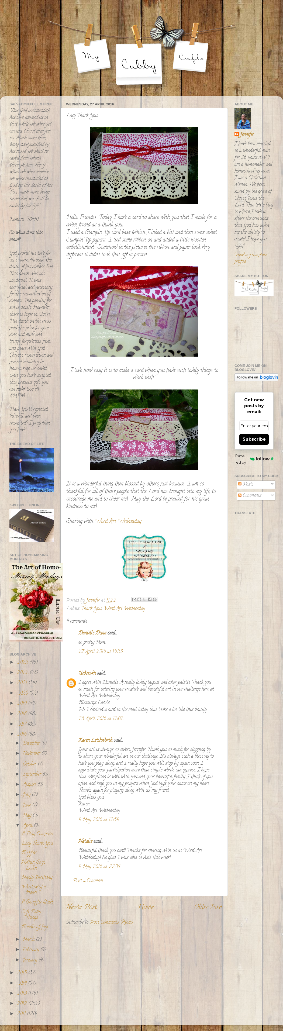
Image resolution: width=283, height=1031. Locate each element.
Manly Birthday (37, 878)
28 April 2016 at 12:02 (100, 719)
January (31, 960)
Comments (249, 496)
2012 (22, 1004)
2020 (23, 693)
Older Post (208, 907)
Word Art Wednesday (124, 609)
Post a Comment (88, 881)
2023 (23, 663)
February (31, 950)
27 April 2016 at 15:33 (100, 652)
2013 (22, 994)
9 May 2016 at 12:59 (98, 820)
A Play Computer (38, 834)
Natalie (85, 842)
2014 (22, 983)
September (33, 774)
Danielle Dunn (92, 633)
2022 (23, 673)
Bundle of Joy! (35, 927)
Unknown (87, 673)
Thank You (91, 609)
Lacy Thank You (37, 843)
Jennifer (247, 135)
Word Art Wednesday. (118, 522)
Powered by (254, 458)
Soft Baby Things (31, 915)
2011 (22, 1014)
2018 (22, 714)
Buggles (29, 853)
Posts (246, 484)
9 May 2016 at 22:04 (99, 867)
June (27, 805)
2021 (22, 683)
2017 (22, 724)
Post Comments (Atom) (111, 922)
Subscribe (254, 439)
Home (145, 907)
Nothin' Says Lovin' (34, 865)
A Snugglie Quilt (37, 902)
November (32, 754)
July (27, 795)
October (30, 764)
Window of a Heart (34, 890)
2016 (22, 735)
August (30, 785)
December (32, 743)
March (29, 940)
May (28, 815)
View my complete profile (250, 258)
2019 (22, 704)
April (28, 826)
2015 (22, 973)
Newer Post (81, 907)
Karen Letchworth (95, 740)
